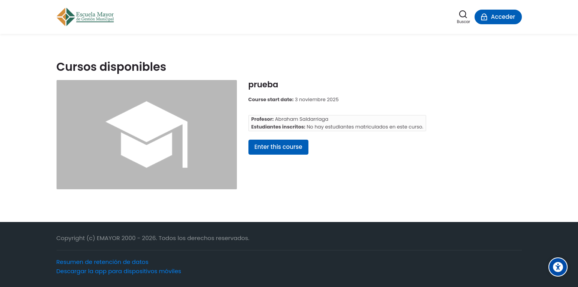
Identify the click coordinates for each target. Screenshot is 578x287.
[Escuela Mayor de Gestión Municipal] (85, 17)
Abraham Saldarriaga (301, 119)
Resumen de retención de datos (103, 262)
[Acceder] (498, 17)
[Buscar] (463, 17)
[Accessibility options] (558, 267)
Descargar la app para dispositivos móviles (119, 271)
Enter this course (279, 147)
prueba (263, 84)
